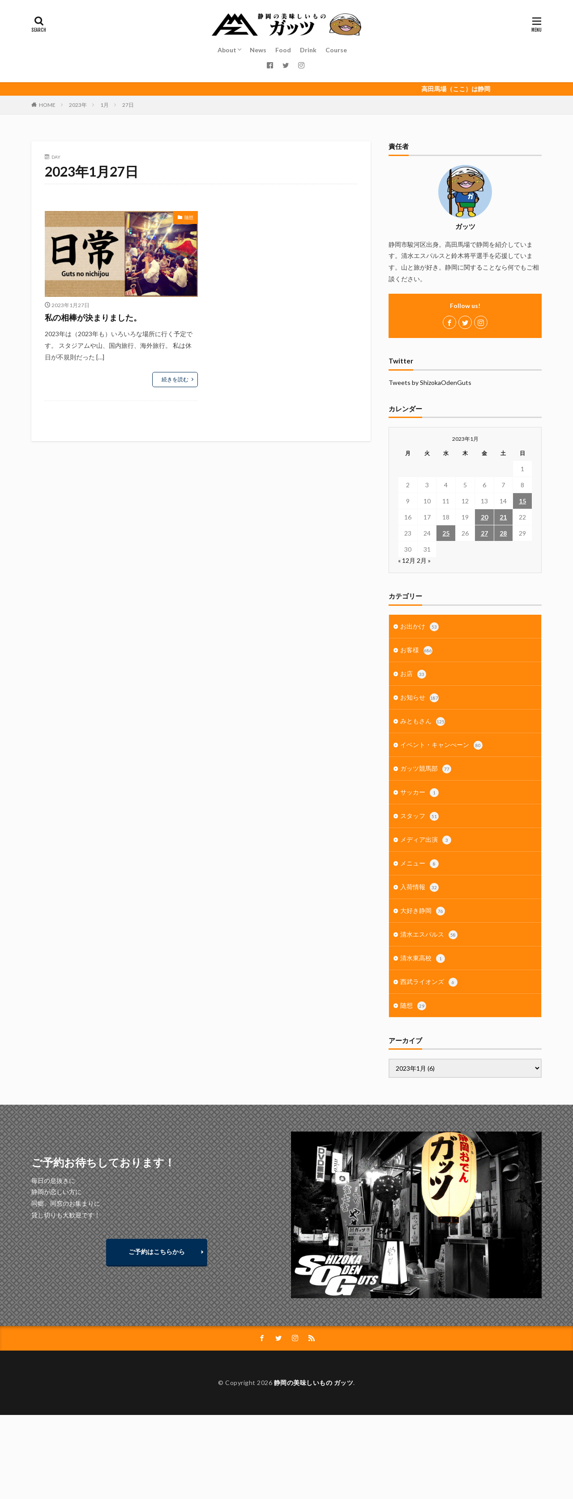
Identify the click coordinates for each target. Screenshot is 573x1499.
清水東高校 (422, 958)
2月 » (424, 560)
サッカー (419, 792)
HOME (47, 104)
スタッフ (419, 816)
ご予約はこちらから (156, 1251)
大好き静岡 (422, 911)
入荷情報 (419, 887)
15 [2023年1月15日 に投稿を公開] (522, 501)
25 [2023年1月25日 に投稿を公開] (445, 533)
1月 (104, 104)
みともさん (422, 721)
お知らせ (419, 697)
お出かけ (419, 626)
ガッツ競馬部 (425, 768)
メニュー (419, 863)
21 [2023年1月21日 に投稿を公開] (503, 517)
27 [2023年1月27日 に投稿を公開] (484, 533)
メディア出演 (425, 840)
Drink (308, 50)
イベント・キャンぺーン (441, 745)
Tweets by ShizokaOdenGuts (430, 382)
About (227, 50)
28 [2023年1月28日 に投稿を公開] (503, 533)
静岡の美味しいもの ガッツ (314, 1382)
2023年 (78, 104)
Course (336, 50)
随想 (188, 217)
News (258, 50)
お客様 (416, 650)
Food (283, 50)
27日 (128, 104)
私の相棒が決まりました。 (93, 317)
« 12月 (406, 560)
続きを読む (175, 379)
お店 (413, 674)
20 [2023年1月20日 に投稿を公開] (484, 517)
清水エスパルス (429, 934)
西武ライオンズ (429, 982)
